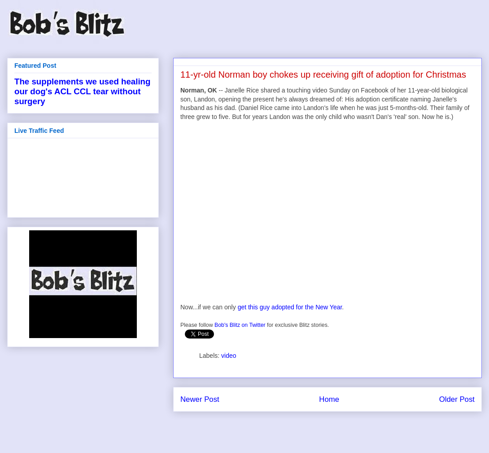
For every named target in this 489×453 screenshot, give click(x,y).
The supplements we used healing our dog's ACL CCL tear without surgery (82, 91)
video (228, 355)
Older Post (457, 399)
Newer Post (199, 399)
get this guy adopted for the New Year (290, 307)
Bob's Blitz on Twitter (240, 325)
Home (329, 399)
